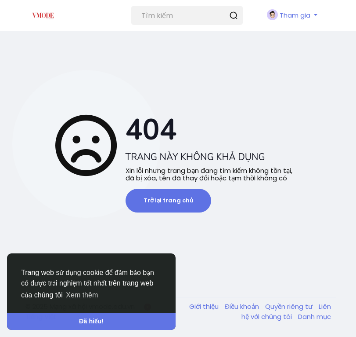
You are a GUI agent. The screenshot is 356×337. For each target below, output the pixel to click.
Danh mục (314, 316)
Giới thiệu (204, 306)
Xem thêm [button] (82, 295)
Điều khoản (243, 306)
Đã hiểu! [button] (91, 321)
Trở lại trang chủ (168, 200)
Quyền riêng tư (289, 306)
